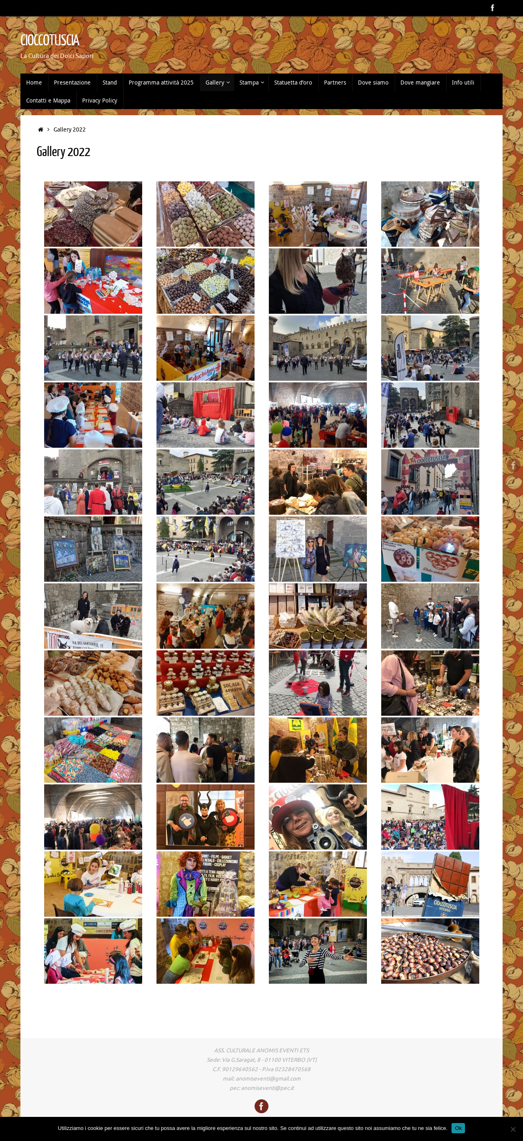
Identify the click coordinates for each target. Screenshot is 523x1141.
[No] (513, 1129)
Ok (458, 1128)
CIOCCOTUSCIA (49, 41)
